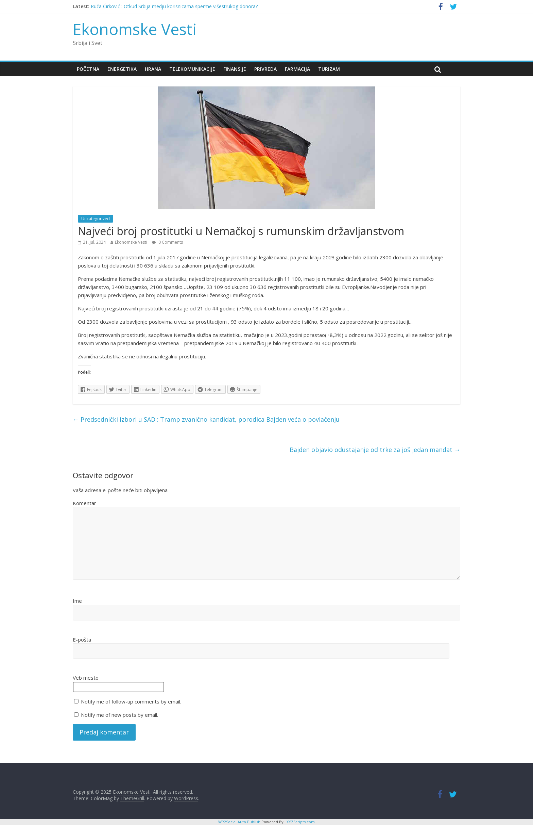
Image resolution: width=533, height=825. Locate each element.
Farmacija (297, 69)
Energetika (122, 69)
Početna (88, 69)
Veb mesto (86, 677)
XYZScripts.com (301, 821)
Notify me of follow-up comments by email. (131, 701)
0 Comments (167, 242)
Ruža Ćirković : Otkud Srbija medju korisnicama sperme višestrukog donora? (174, 6)
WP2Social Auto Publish (239, 821)
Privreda (265, 69)
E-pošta (82, 639)
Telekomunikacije (192, 69)
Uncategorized (95, 219)
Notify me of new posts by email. (119, 714)
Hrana (153, 69)
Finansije (234, 69)
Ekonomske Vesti (135, 28)
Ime (77, 600)
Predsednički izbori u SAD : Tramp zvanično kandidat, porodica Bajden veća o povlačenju (206, 419)
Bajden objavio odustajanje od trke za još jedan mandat (375, 450)
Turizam (329, 69)
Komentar (84, 503)
